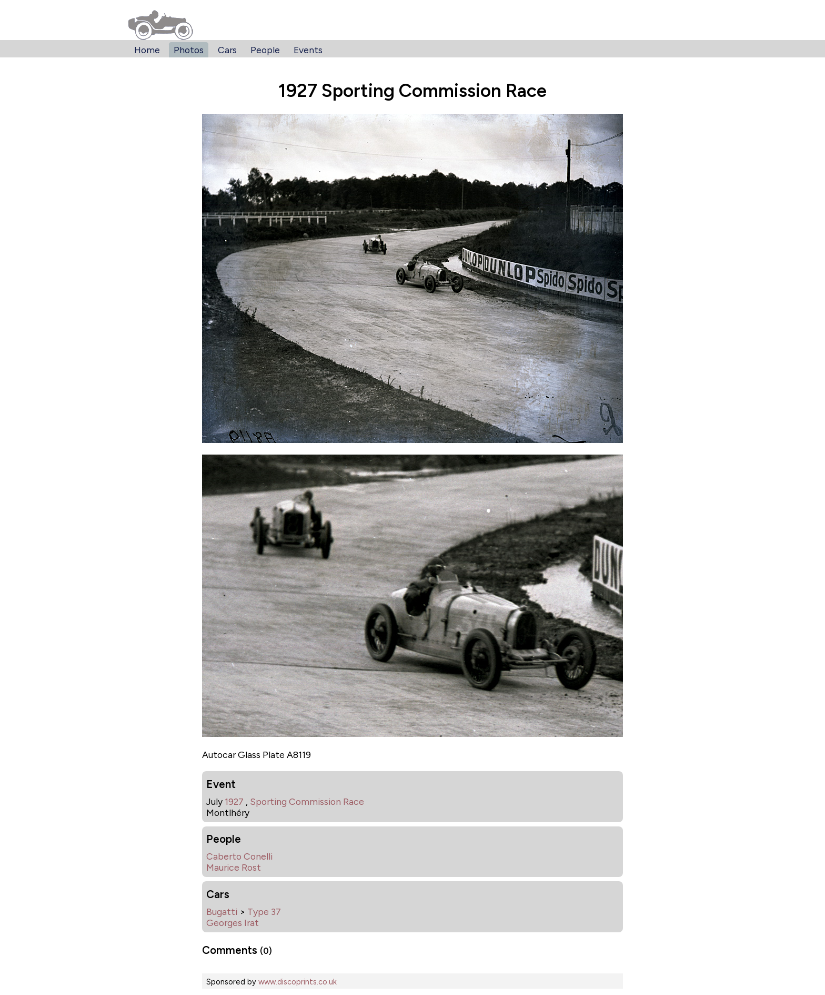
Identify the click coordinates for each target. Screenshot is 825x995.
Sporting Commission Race (307, 801)
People (265, 49)
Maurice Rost (233, 867)
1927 (234, 801)
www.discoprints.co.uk (297, 982)
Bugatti (221, 911)
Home (147, 49)
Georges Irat (232, 922)
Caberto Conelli (239, 856)
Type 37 (264, 911)
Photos (189, 49)
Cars (227, 49)
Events (308, 49)
